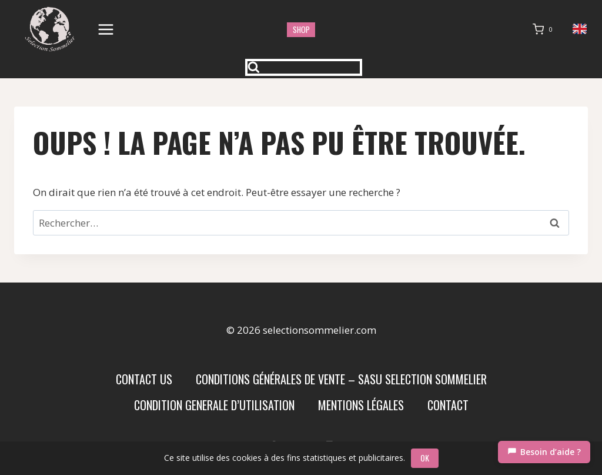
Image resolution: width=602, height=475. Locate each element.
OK (424, 457)
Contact (448, 405)
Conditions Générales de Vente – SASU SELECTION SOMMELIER (341, 379)
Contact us (144, 379)
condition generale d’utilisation (214, 405)
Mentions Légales (361, 405)
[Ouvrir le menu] (106, 29)
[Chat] (544, 452)
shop (301, 29)
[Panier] (545, 29)
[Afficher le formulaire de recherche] (304, 67)
